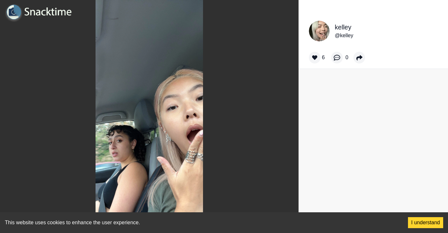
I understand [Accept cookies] (425, 222)
